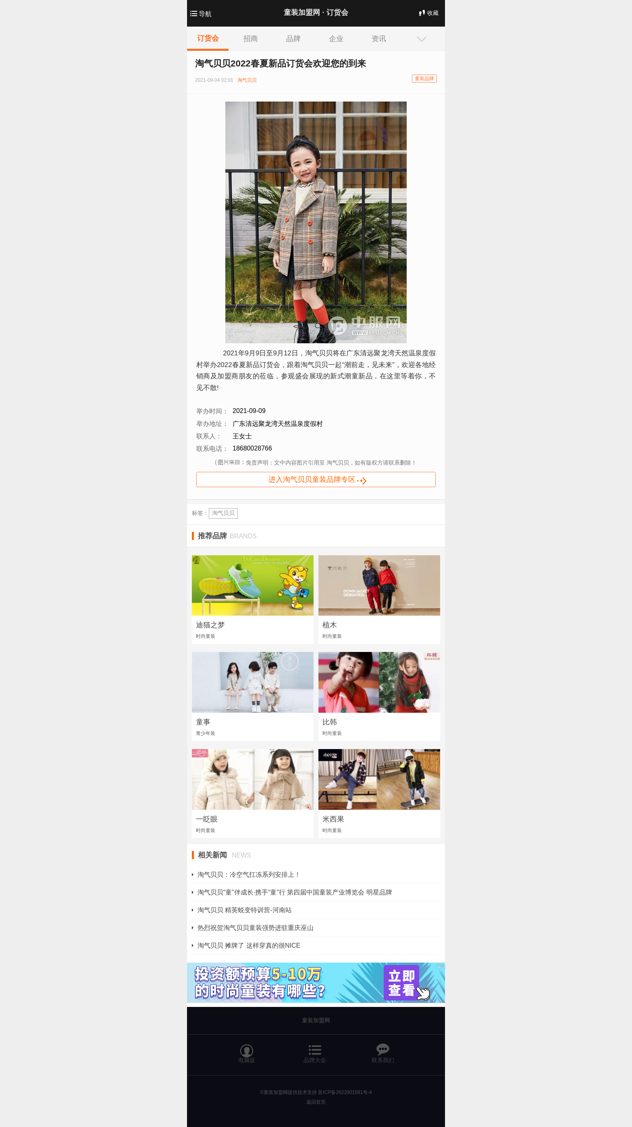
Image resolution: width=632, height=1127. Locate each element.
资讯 (379, 39)
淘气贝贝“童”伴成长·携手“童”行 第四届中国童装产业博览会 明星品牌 (295, 892)
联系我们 (383, 1050)
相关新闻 (224, 855)
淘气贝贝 (223, 513)
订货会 (208, 38)
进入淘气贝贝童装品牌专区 (323, 480)
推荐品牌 (227, 536)
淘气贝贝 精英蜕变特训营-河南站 (245, 910)
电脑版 (246, 1050)
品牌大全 (315, 1050)
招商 (250, 39)
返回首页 (316, 1102)
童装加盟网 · (316, 12)
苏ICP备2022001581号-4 (345, 1092)
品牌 (293, 39)
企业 (336, 39)
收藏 (428, 13)
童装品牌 (424, 78)
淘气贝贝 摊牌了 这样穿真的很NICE (249, 945)
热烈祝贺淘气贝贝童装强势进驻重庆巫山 (256, 927)
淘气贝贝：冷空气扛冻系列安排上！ (249, 874)
